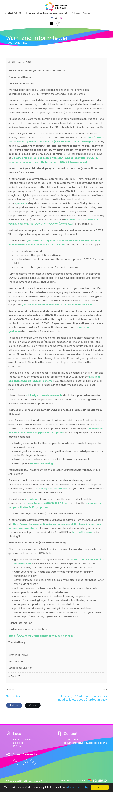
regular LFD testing (41, 463)
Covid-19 (15, 676)
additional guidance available (50, 488)
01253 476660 (13, 12)
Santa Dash (13, 696)
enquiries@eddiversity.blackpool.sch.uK (46, 12)
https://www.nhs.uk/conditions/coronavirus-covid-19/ (41, 635)
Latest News (21, 43)
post (33, 705)
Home (9, 43)
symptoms (21, 203)
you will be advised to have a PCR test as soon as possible (57, 304)
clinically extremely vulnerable (44, 395)
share (14, 705)
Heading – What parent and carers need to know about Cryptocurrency (82, 697)
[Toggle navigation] (51, 23)
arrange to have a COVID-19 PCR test (46, 503)
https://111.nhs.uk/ (82, 532)
